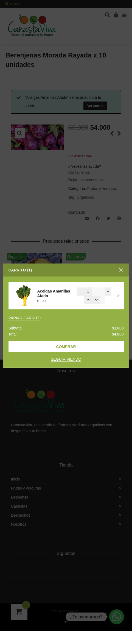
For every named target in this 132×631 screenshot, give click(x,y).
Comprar (66, 347)
